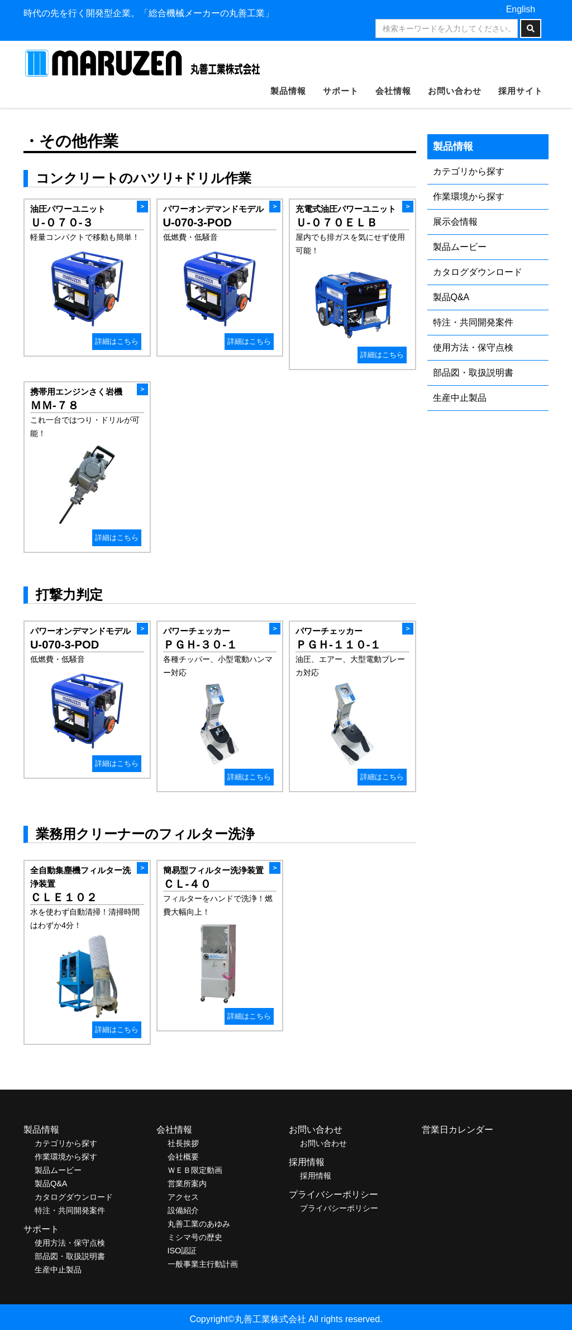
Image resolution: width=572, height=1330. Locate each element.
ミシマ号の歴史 (195, 1237)
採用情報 (315, 1175)
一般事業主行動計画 (203, 1264)
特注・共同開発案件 (473, 322)
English (520, 9)
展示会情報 (455, 221)
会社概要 (183, 1156)
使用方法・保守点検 (473, 347)
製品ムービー (460, 247)
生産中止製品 (460, 398)
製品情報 (288, 91)
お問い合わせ (455, 91)
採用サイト (520, 91)
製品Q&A (451, 297)
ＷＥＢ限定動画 (195, 1170)
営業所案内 (187, 1183)
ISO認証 (182, 1250)
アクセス (183, 1196)
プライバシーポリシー (339, 1208)
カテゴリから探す (468, 171)
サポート (341, 91)
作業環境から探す (468, 196)
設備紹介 (183, 1210)
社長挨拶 (183, 1143)
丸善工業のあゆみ (199, 1223)
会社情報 (393, 91)
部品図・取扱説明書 (473, 372)
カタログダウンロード (477, 272)
